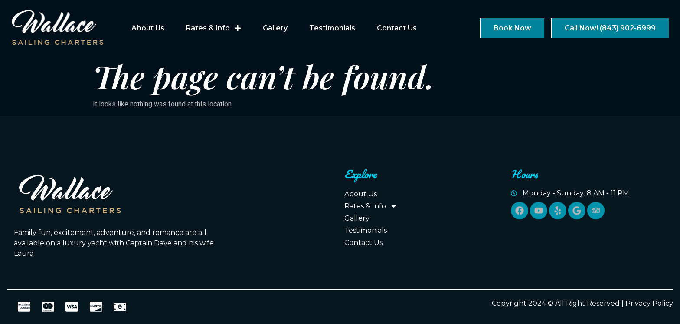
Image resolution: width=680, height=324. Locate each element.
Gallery (275, 28)
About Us (147, 28)
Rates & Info (213, 28)
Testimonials (332, 28)
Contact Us (397, 28)
